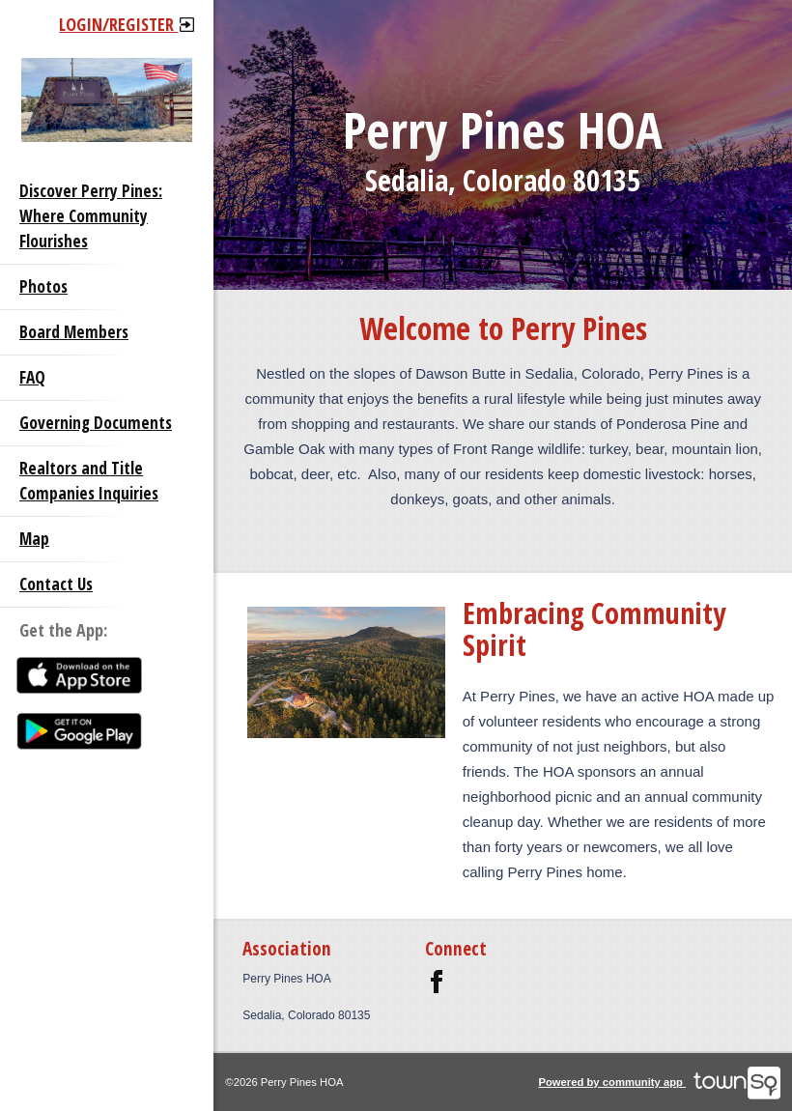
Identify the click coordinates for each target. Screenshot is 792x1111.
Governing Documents (95, 423)
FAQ (32, 377)
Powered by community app (659, 1082)
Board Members (73, 332)
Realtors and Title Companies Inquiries (88, 480)
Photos (43, 286)
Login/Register (126, 24)
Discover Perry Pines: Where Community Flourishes (90, 216)
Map (34, 538)
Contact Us (56, 584)
